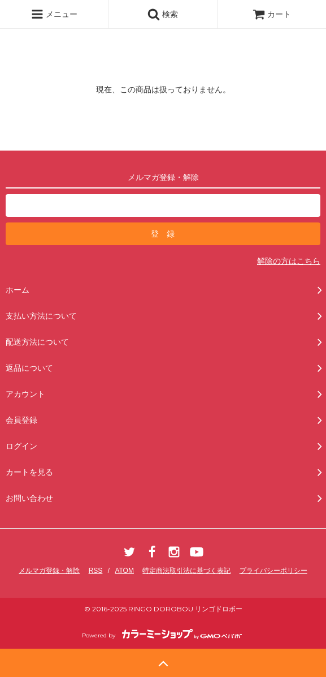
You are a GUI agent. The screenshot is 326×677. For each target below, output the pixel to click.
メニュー (54, 14)
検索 (162, 14)
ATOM (124, 571)
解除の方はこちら (288, 260)
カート (272, 14)
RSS (96, 571)
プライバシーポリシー (273, 571)
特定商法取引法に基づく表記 (186, 571)
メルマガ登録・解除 (49, 571)
